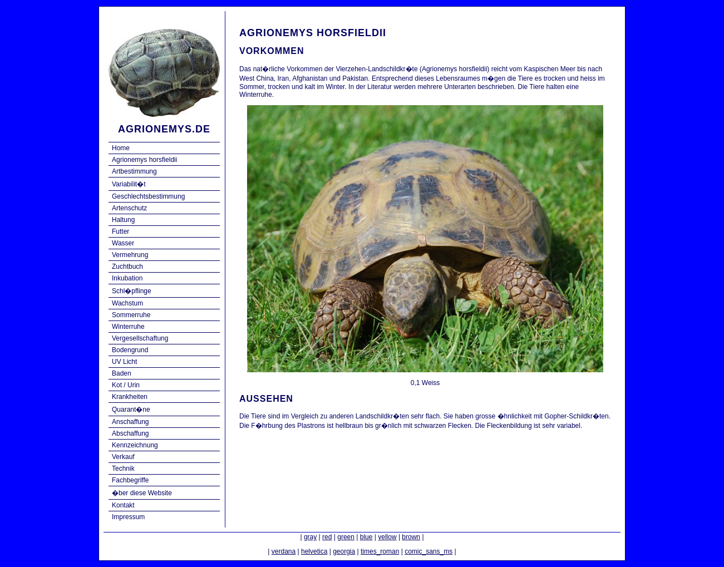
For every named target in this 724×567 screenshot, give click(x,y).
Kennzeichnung (135, 445)
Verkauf (123, 457)
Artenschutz (129, 208)
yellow (387, 537)
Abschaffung (130, 433)
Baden (121, 373)
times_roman (380, 551)
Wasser (123, 243)
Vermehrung (130, 255)
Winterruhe (128, 327)
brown (411, 537)
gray (310, 537)
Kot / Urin (126, 385)
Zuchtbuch (127, 266)
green (345, 537)
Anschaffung (130, 422)
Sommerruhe (131, 315)
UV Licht (124, 362)
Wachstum (127, 303)
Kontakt (123, 505)
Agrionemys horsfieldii (144, 160)
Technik (123, 468)
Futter (120, 231)
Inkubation (127, 278)
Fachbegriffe (130, 480)
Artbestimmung (134, 171)
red (327, 537)
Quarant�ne (131, 409)
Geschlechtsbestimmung (148, 196)
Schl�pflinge (131, 291)
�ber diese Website (142, 493)
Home (121, 148)
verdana (283, 551)
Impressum (128, 517)
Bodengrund (130, 350)
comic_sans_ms (428, 551)
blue (366, 537)
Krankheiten (129, 397)
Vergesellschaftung (140, 338)
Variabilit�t (128, 184)
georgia (344, 551)
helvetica (314, 551)
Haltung (123, 220)
